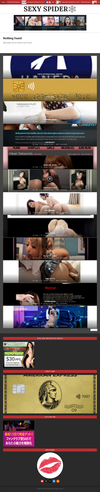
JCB (55, 2)
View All (94, 330)
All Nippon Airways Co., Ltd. (38, 2)
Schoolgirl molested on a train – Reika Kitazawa (78, 2)
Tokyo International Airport (14, 2)
